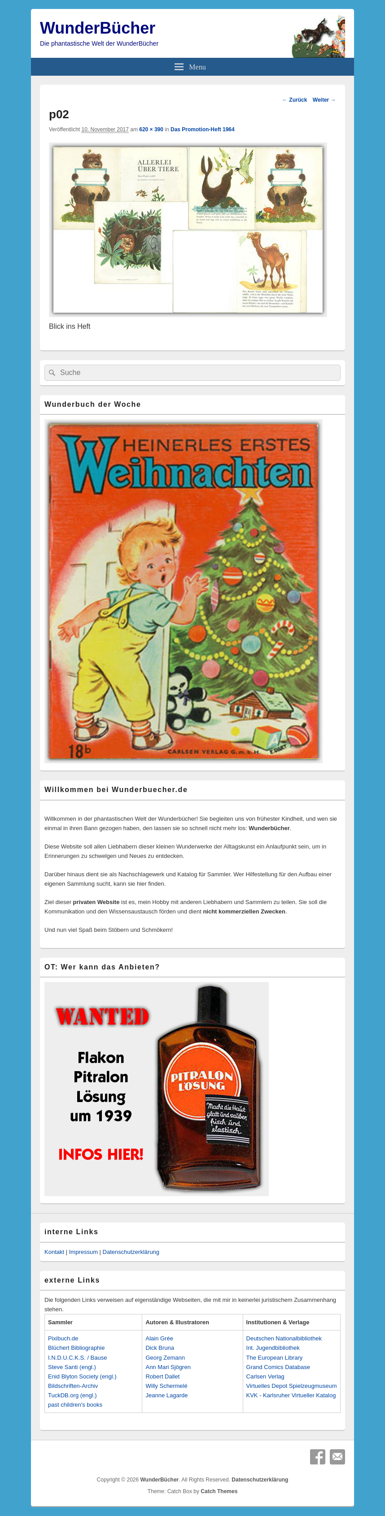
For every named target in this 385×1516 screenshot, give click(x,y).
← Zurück (294, 100)
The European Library (274, 1357)
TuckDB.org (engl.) (72, 1395)
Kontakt (54, 1252)
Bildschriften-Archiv (73, 1385)
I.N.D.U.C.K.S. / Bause (77, 1357)
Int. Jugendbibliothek (273, 1347)
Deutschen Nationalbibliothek (284, 1338)
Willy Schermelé (166, 1385)
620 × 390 (151, 129)
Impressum (83, 1252)
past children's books (75, 1404)
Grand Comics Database (278, 1367)
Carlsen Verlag (265, 1376)
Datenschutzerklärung (131, 1252)
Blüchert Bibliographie (76, 1347)
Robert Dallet (162, 1376)
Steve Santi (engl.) (72, 1367)
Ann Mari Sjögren (167, 1367)
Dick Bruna (159, 1347)
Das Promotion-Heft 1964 (203, 129)
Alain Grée (159, 1338)
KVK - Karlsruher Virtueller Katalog (291, 1395)
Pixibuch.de (63, 1338)
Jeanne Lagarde (166, 1395)
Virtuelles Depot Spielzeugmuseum (291, 1385)
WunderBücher (97, 28)
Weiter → (324, 100)
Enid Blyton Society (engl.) (82, 1376)
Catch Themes (219, 1491)
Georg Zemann (164, 1357)
